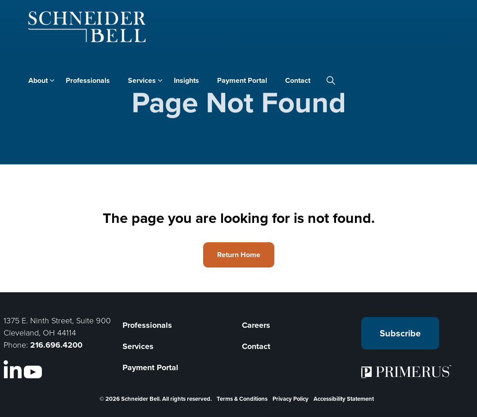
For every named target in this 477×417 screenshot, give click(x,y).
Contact (297, 80)
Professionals (88, 80)
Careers (256, 325)
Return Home (239, 255)
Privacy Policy (291, 398)
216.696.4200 (56, 345)
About (38, 80)
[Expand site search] (331, 80)
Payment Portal (242, 80)
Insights (186, 80)
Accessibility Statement (343, 398)
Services (142, 80)
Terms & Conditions (242, 398)
